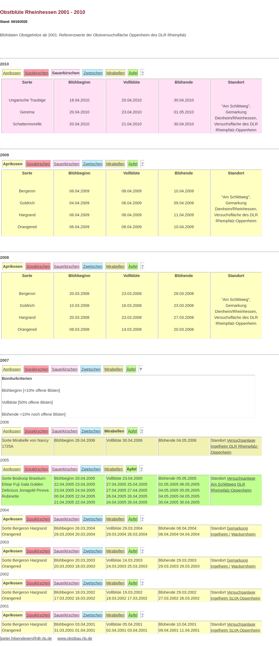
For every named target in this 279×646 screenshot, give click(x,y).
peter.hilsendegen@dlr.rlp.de (26, 638)
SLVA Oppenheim (244, 598)
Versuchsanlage (241, 440)
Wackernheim (243, 534)
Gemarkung (237, 528)
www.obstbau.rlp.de (74, 638)
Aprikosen (12, 73)
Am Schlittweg (223, 484)
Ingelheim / (220, 534)
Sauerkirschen (66, 164)
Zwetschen (93, 73)
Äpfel (133, 73)
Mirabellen (115, 73)
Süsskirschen (36, 73)
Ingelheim (220, 446)
